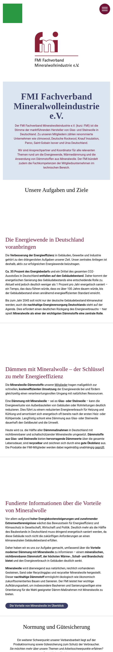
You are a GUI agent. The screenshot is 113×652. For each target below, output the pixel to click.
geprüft (99, 447)
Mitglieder (61, 385)
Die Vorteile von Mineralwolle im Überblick (37, 605)
